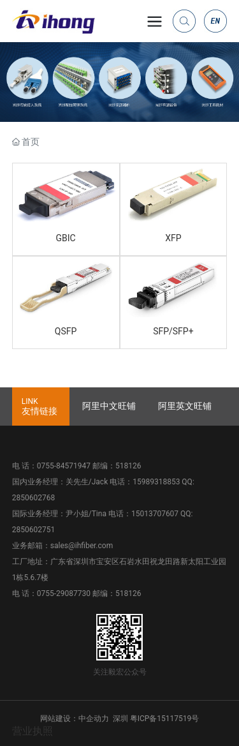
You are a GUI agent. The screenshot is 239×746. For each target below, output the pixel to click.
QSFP (66, 331)
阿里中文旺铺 (109, 406)
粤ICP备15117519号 (164, 718)
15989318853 (156, 481)
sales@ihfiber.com (81, 545)
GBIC (66, 238)
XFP (173, 238)
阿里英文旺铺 (185, 406)
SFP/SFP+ (173, 331)
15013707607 (154, 513)
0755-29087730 (64, 593)
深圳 (120, 718)
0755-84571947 (64, 465)
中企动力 (93, 718)
